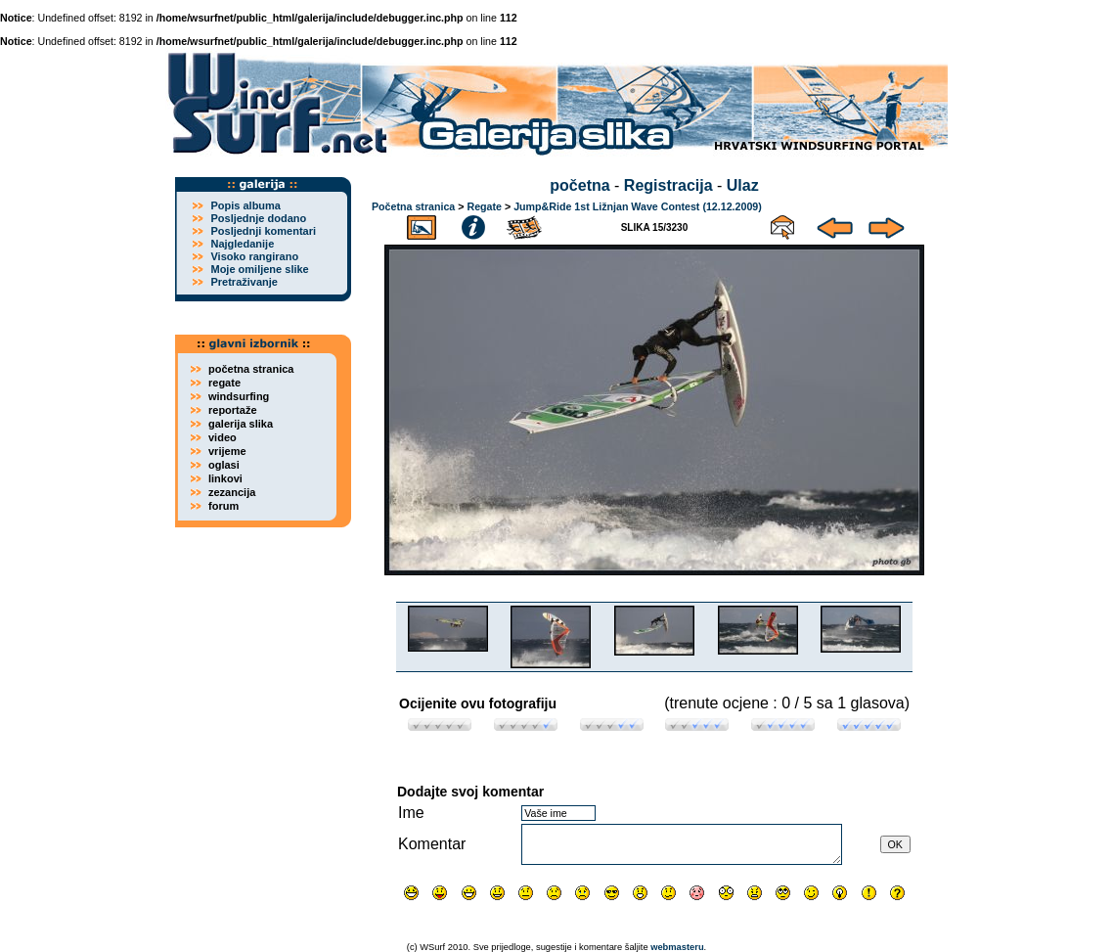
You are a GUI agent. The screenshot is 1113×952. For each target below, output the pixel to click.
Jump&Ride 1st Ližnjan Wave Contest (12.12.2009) (637, 206)
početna (579, 185)
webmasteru (676, 947)
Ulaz (743, 185)
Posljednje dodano (258, 218)
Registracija (668, 185)
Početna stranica (413, 206)
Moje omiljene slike (259, 269)
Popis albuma (245, 205)
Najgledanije (242, 243)
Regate (484, 206)
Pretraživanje (243, 282)
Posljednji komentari (263, 231)
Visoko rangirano (254, 256)
